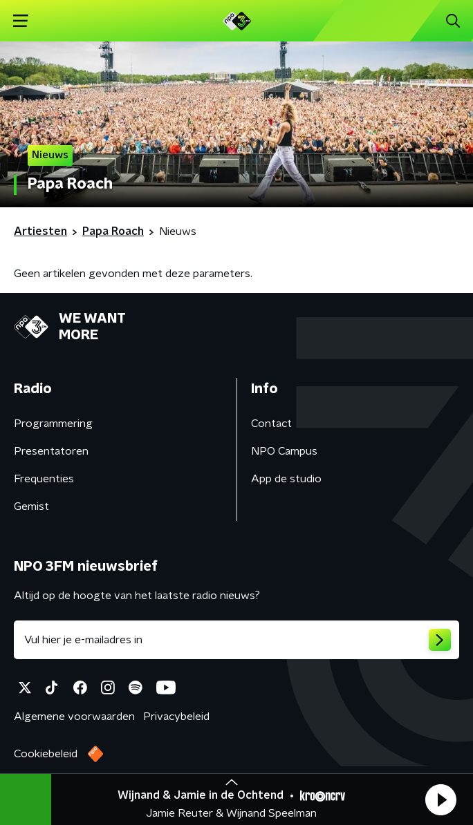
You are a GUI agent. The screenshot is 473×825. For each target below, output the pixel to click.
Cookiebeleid (45, 753)
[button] (440, 799)
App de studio (286, 478)
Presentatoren (51, 451)
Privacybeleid (176, 716)
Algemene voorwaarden (74, 716)
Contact (271, 423)
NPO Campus (284, 451)
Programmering (53, 423)
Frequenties (44, 478)
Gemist (31, 506)
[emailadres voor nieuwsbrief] (236, 639)
